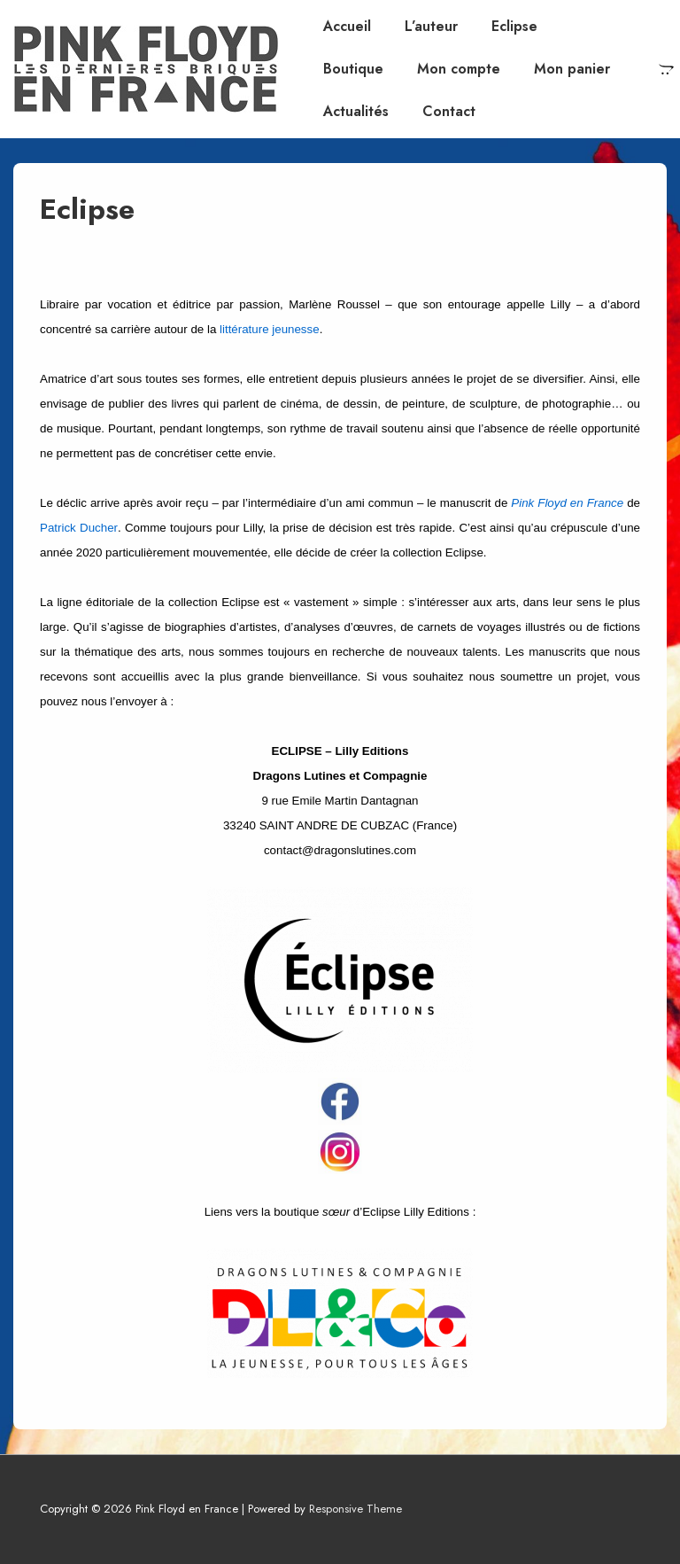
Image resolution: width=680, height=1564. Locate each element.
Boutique (353, 68)
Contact (448, 111)
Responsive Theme (355, 1508)
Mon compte (458, 68)
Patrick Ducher (79, 527)
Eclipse (514, 26)
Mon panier (572, 68)
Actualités (356, 111)
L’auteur (431, 26)
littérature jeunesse (270, 329)
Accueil (347, 26)
